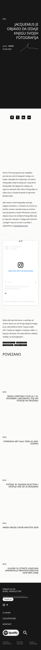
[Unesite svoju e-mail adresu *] (15, 596)
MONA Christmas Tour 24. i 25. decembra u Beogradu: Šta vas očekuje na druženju (22, 398)
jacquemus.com (21, 226)
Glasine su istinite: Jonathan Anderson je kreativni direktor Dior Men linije (21, 570)
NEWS (4, 392)
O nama (7, 612)
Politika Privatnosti (7, 643)
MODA (4, 523)
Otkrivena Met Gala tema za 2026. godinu (20, 442)
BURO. (11, 46)
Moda (4, 19)
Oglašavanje (9, 618)
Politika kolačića (20, 643)
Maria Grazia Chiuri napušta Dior (20, 527)
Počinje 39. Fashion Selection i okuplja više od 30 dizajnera (22, 485)
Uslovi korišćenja (33, 643)
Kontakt (7, 624)
